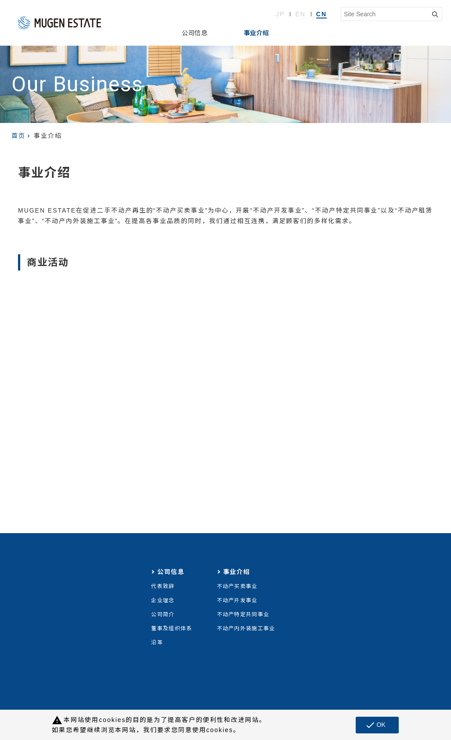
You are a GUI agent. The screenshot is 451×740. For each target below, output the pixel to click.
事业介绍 (256, 32)
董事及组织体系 (171, 628)
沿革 (157, 642)
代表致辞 (162, 586)
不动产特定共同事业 (243, 614)
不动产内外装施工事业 (246, 628)
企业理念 (162, 600)
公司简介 (162, 614)
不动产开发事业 (237, 600)
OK (375, 725)
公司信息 (194, 32)
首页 (18, 135)
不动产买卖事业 (237, 586)
